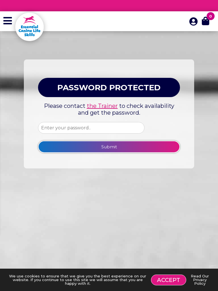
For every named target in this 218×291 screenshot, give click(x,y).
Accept (168, 280)
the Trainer (102, 105)
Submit (109, 146)
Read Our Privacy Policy (200, 280)
